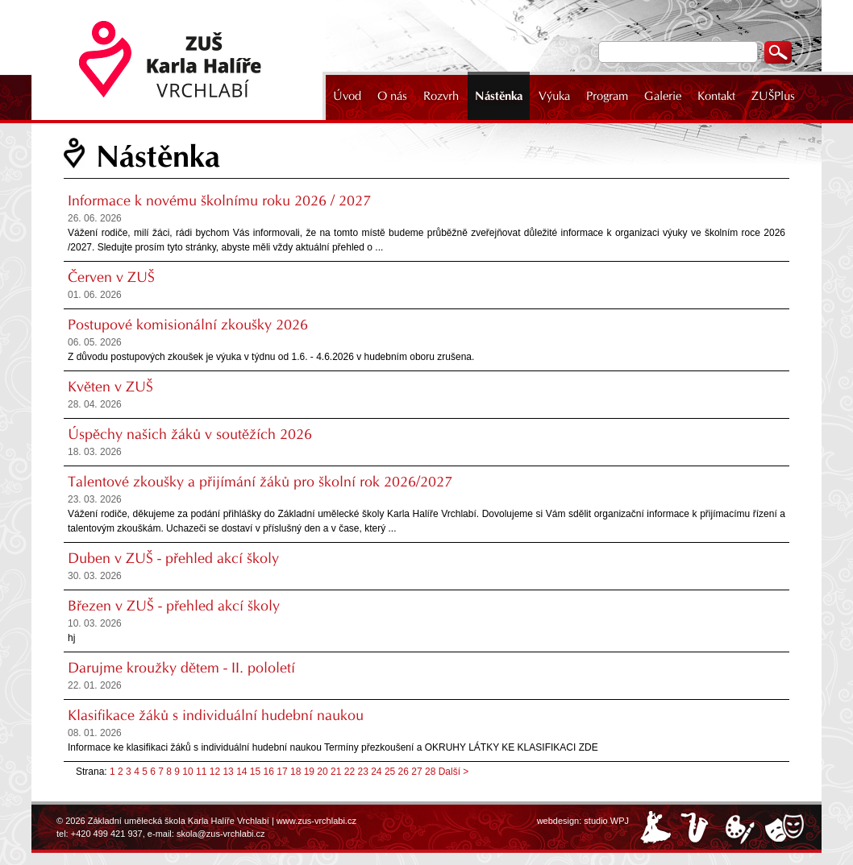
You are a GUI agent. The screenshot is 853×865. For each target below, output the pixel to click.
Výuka (554, 96)
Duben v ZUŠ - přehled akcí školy (173, 558)
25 (390, 771)
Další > (454, 771)
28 (430, 771)
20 (322, 771)
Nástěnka (498, 96)
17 (282, 771)
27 (416, 771)
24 (376, 771)
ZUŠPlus (773, 96)
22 (349, 771)
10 (187, 771)
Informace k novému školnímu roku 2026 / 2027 (219, 200)
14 (241, 771)
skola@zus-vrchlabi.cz (221, 833)
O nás (392, 96)
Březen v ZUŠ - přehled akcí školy (174, 606)
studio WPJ (606, 821)
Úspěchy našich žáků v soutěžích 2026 (190, 434)
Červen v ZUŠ (111, 277)
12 (215, 771)
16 (269, 771)
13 (228, 771)
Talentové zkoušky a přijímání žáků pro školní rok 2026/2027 (260, 481)
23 (362, 771)
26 (403, 771)
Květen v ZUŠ (110, 386)
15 (255, 771)
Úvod (347, 96)
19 (309, 771)
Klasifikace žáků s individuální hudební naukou (216, 715)
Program (607, 96)
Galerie (662, 96)
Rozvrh (441, 96)
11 (201, 771)
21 (336, 771)
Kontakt (716, 96)
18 (295, 771)
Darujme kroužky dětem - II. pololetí (181, 668)
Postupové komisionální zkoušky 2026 (188, 324)
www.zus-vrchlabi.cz (316, 821)
